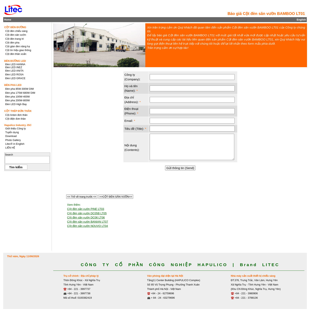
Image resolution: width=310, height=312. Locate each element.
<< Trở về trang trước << (82, 196)
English (301, 19)
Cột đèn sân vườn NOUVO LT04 (87, 225)
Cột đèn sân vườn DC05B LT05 (87, 213)
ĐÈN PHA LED (13, 85)
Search (9, 154)
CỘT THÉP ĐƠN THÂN (17, 110)
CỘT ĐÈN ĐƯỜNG (15, 27)
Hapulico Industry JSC (18, 125)
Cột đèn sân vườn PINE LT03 (85, 209)
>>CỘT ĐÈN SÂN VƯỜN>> (116, 196)
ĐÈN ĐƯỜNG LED (15, 60)
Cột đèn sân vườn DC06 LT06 (86, 217)
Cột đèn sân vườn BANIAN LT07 (87, 221)
